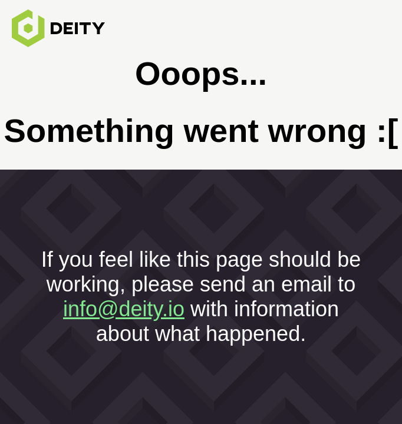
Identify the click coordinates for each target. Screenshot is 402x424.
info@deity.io (123, 309)
